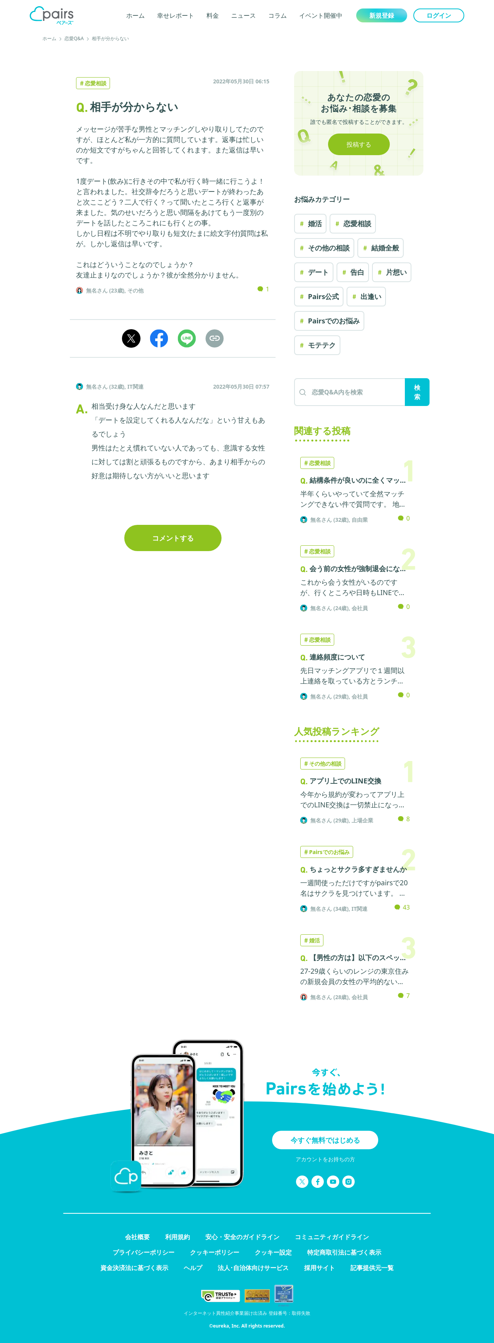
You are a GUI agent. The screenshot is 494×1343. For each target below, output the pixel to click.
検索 (417, 392)
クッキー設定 (273, 1252)
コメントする (173, 538)
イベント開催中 (320, 15)
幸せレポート (175, 15)
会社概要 (137, 1237)
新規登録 (381, 15)
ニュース (243, 15)
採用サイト (319, 1268)
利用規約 (177, 1237)
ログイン (438, 15)
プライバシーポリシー (143, 1252)
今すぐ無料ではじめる (325, 1140)
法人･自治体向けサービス (253, 1268)
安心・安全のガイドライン (242, 1237)
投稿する (359, 144)
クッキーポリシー (214, 1252)
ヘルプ (193, 1268)
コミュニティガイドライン (332, 1237)
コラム (277, 15)
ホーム (135, 15)
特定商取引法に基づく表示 (344, 1252)
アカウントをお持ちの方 (325, 1159)
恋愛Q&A (74, 38)
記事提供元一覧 (372, 1268)
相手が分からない (110, 38)
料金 (212, 15)
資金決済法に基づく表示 (134, 1268)
